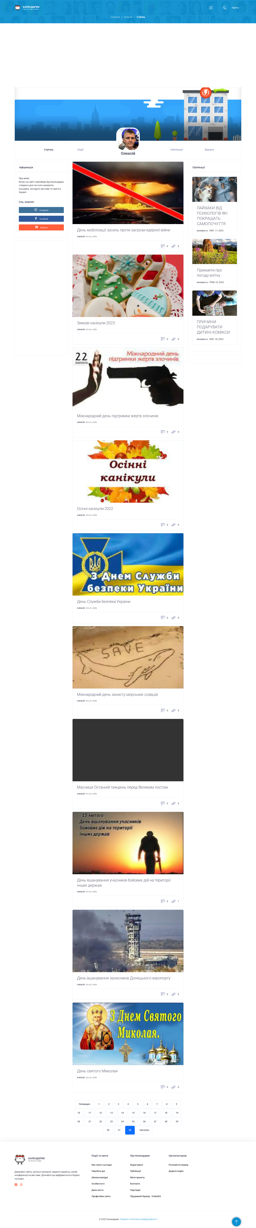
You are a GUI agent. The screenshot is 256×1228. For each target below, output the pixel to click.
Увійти (235, 7)
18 (166, 1113)
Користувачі (136, 1164)
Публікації (176, 149)
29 (177, 1121)
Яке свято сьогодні (102, 1164)
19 (177, 1113)
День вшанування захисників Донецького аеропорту (123, 978)
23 (111, 1121)
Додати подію (176, 1171)
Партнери (135, 1190)
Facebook (41, 218)
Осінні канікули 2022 (95, 508)
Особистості (98, 1183)
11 (89, 1113)
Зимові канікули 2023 (96, 323)
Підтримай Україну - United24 (145, 1196)
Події (80, 149)
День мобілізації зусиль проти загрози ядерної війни (123, 230)
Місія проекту (137, 1177)
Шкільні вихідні (100, 1177)
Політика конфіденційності (143, 1219)
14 (122, 1113)
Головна (115, 17)
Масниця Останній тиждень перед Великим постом (122, 787)
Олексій (128, 17)
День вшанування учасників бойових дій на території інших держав (123, 883)
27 (155, 1121)
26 (144, 1121)
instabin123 (202, 231)
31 (119, 1130)
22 (100, 1121)
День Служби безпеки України (103, 601)
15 (133, 1113)
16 (144, 1113)
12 (100, 1113)
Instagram (41, 209)
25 (133, 1121)
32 (130, 1130)
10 (78, 1113)
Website (41, 227)
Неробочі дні (98, 1171)
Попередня (84, 1104)
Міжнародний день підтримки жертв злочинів (117, 416)
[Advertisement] (128, 57)
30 (108, 1130)
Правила (124, 1219)
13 (111, 1113)
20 (78, 1121)
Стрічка (48, 149)
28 (166, 1121)
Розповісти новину (178, 1164)
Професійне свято (101, 1196)
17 (155, 1113)
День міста (97, 1190)
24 (122, 1121)
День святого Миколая (97, 1071)
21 (89, 1121)
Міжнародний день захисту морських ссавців (117, 694)
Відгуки (209, 149)
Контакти (135, 1183)
